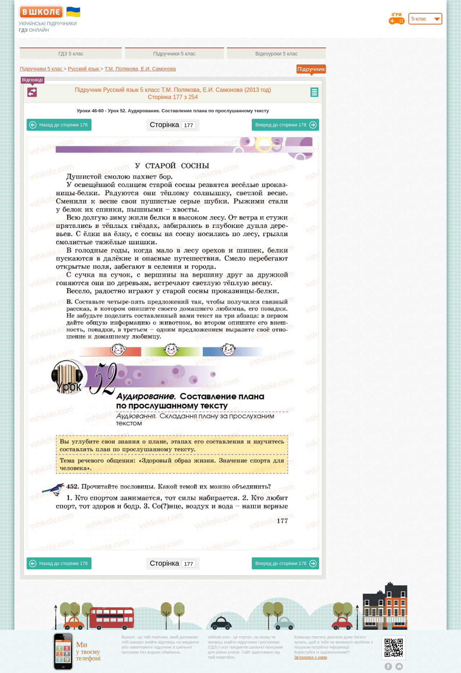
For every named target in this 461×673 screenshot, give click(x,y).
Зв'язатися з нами (310, 657)
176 (58, 125)
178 (286, 125)
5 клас (70, 54)
